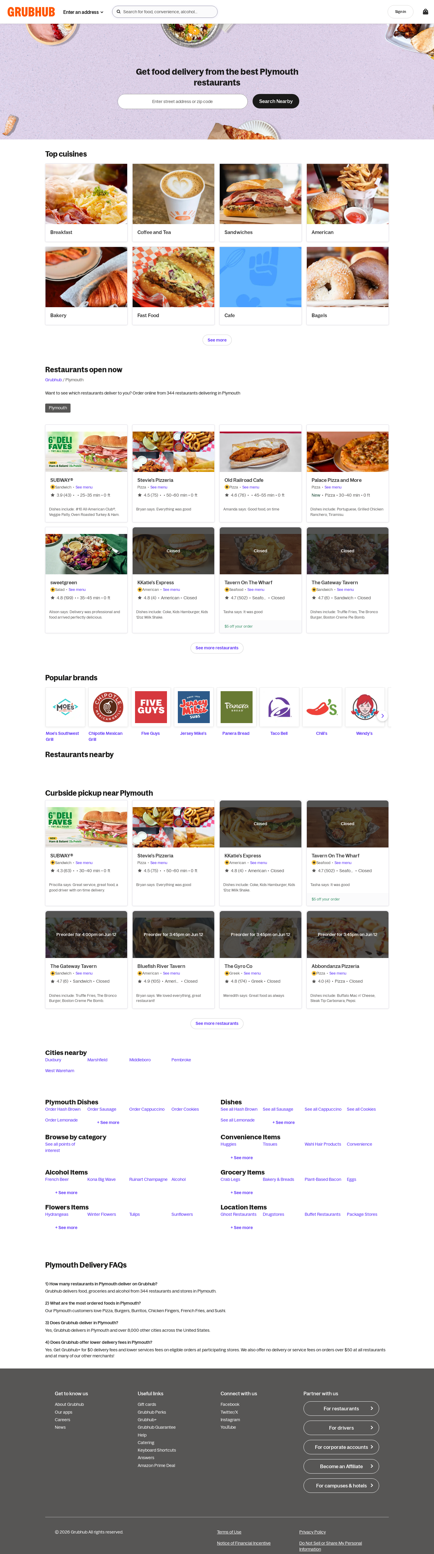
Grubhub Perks (152, 1412)
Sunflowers (182, 1214)
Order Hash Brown (62, 1109)
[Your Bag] (425, 11)
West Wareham (59, 1070)
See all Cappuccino (323, 1109)
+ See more (108, 1122)
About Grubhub (69, 1404)
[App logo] (31, 12)
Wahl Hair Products (323, 1144)
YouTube (228, 1427)
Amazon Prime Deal (156, 1465)
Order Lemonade (61, 1120)
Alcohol (178, 1179)
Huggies (228, 1144)
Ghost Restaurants (238, 1214)
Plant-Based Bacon (323, 1179)
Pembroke (181, 1060)
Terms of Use (229, 1532)
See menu (84, 487)
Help (142, 1435)
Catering (146, 1442)
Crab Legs (230, 1179)
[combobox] (165, 12)
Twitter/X (229, 1412)
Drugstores (273, 1214)
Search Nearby (276, 101)
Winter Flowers (101, 1214)
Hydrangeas (56, 1214)
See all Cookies (361, 1109)
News (60, 1427)
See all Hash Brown (239, 1109)
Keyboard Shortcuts (157, 1450)
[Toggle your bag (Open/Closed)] (425, 11)
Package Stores (362, 1214)
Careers (62, 1419)
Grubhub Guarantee (157, 1427)
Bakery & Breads (278, 1179)
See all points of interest (60, 1147)
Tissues (270, 1144)
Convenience (359, 1144)
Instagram (230, 1419)
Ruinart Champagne (148, 1179)
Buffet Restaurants (323, 1214)
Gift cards (147, 1404)
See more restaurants (217, 648)
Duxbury (53, 1060)
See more (217, 340)
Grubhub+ (147, 1419)
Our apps (63, 1412)
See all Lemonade (238, 1120)
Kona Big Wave (101, 1179)
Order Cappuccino (147, 1109)
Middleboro (140, 1060)
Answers (146, 1457)
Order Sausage (101, 1109)
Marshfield (97, 1060)
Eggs (351, 1179)
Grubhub (53, 379)
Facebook (230, 1404)
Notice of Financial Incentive (244, 1543)
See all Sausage (278, 1109)
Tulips (134, 1214)
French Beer (57, 1179)
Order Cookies (185, 1109)
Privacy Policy (312, 1532)
